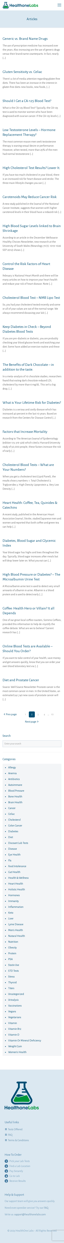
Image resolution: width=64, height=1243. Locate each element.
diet (10, 837)
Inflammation (15, 907)
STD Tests (13, 970)
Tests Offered (15, 1129)
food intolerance (17, 866)
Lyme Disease (15, 924)
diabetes (13, 831)
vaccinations (15, 1005)
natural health (16, 936)
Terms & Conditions (18, 1140)
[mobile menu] (59, 5)
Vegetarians (14, 1017)
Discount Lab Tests (18, 843)
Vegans (12, 1011)
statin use (13, 965)
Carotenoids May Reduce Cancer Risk (30, 197)
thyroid (12, 982)
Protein (12, 953)
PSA (10, 959)
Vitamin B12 (14, 1029)
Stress (11, 976)
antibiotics (14, 779)
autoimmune (15, 785)
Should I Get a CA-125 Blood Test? (27, 101)
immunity (13, 901)
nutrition (13, 941)
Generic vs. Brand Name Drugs (25, 38)
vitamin (12, 1023)
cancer (12, 808)
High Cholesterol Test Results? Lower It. (31, 168)
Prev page (10, 714)
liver (10, 918)
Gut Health (14, 872)
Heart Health (15, 883)
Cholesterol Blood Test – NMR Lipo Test (31, 298)
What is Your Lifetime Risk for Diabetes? (32, 402)
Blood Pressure (16, 790)
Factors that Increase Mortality (25, 431)
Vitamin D (13, 1034)
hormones (14, 895)
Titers (11, 988)
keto (10, 912)
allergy (12, 767)
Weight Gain (15, 1046)
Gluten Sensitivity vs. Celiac (22, 72)
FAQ (10, 1134)
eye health (14, 854)
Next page (32, 721)
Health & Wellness (18, 878)
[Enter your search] (32, 743)
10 (52, 714)
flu (9, 860)
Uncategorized (16, 994)
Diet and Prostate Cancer (21, 680)
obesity (12, 947)
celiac (11, 814)
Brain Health (15, 802)
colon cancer (15, 825)
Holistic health (16, 889)
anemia (12, 773)
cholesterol (14, 819)
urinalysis (13, 1000)
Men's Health (15, 930)
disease (12, 848)
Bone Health (15, 796)
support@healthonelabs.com (30, 1214)
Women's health (17, 1052)
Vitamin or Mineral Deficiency (24, 1040)
